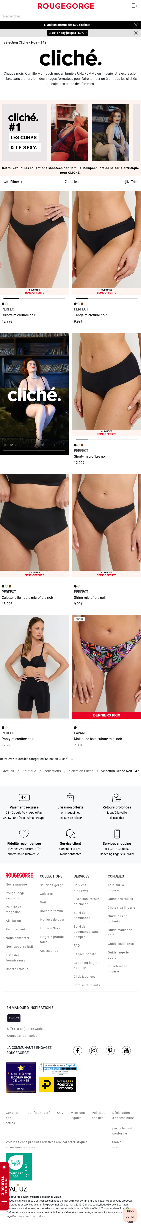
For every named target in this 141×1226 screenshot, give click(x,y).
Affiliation (13, 920)
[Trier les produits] (129, 181)
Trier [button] (134, 182)
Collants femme (52, 911)
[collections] (53, 771)
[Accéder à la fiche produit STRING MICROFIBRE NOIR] (106, 525)
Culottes (46, 893)
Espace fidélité (85, 954)
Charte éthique (17, 969)
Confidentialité (39, 1112)
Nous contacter (18, 938)
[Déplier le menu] (7, 6)
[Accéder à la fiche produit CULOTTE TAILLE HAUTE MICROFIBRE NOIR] (34, 525)
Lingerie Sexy (50, 928)
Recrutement (15, 929)
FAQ (77, 945)
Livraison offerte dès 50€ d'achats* (68, 25)
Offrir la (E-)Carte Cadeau (27, 1029)
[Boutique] (29, 771)
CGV (60, 1112)
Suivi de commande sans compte (86, 932)
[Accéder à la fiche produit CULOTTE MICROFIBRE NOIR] (34, 243)
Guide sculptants (121, 944)
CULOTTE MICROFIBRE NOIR (18, 315)
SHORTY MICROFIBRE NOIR (90, 456)
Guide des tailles (120, 899)
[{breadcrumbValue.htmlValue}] (81, 771)
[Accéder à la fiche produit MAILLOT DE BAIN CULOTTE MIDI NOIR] (106, 667)
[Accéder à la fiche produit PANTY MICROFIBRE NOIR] (34, 667)
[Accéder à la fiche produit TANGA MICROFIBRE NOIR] (106, 243)
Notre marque (16, 884)
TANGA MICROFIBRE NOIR (90, 315)
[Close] (136, 33)
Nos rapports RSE (19, 946)
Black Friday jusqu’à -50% (68, 33)
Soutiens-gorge (51, 885)
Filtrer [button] (14, 182)
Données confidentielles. (29, 1216)
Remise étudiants (87, 985)
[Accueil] (8, 771)
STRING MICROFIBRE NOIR (90, 598)
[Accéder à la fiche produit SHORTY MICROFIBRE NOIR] (106, 384)
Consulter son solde (22, 1035)
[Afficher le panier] (134, 5)
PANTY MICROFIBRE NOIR (17, 739)
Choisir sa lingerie (121, 907)
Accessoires (49, 950)
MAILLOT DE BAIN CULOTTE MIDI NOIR (98, 739)
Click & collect (84, 976)
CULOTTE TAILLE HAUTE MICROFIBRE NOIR (27, 598)
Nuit (43, 902)
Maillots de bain (52, 919)
